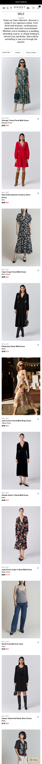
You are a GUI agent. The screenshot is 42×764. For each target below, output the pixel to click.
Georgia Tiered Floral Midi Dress (15, 122)
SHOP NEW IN (21, 2)
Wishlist (38, 119)
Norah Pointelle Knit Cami (12, 645)
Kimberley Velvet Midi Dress (13, 348)
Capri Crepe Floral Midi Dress (14, 273)
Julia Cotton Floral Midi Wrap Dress (16, 422)
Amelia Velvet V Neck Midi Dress (15, 497)
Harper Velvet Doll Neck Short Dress (17, 720)
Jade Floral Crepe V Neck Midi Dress (17, 571)
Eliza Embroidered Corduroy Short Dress (17, 197)
